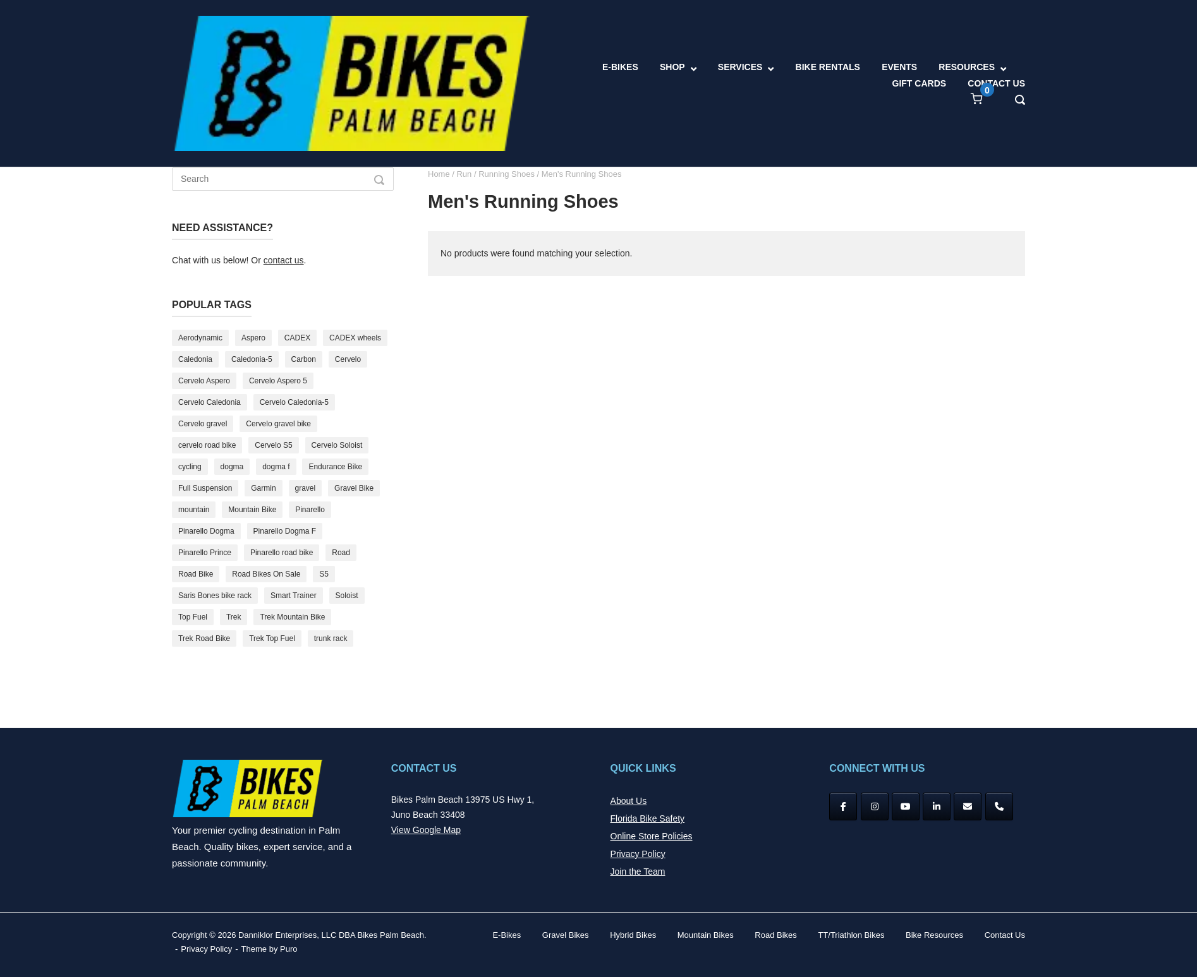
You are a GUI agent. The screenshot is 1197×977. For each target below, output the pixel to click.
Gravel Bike (354, 488)
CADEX (297, 337)
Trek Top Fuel (272, 638)
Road (341, 552)
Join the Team (638, 871)
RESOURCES (967, 67)
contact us (284, 260)
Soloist (347, 595)
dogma (232, 466)
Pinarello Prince (204, 552)
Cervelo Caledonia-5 (294, 402)
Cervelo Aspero (204, 380)
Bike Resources (934, 935)
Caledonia (195, 359)
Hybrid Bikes (633, 935)
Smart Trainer (293, 595)
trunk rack (331, 638)
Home (439, 174)
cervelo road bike (207, 445)
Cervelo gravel (202, 423)
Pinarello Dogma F (284, 531)
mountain (193, 509)
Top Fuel (192, 617)
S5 (324, 574)
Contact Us (1005, 935)
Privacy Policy (638, 854)
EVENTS (899, 67)
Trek (233, 617)
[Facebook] (843, 806)
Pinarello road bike (281, 552)
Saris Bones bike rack (215, 595)
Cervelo (348, 359)
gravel (305, 488)
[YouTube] (906, 806)
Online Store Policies (652, 836)
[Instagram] (875, 806)
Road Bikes (775, 935)
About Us (629, 801)
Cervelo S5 (273, 445)
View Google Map (426, 830)
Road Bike (195, 574)
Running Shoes (506, 174)
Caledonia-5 (251, 359)
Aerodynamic (200, 337)
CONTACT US (996, 83)
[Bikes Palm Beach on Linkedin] (937, 806)
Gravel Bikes (565, 935)
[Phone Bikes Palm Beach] (999, 806)
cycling (190, 466)
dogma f (275, 466)
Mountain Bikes (705, 935)
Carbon (303, 359)
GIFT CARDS (919, 83)
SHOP (672, 67)
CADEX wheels (355, 337)
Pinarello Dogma (206, 531)
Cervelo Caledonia (209, 402)
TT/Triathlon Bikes (851, 935)
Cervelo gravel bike (278, 423)
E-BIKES (620, 67)
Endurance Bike (335, 466)
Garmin (263, 488)
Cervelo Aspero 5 (278, 380)
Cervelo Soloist (337, 445)
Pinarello (310, 509)
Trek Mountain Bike (292, 617)
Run (463, 174)
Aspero (253, 337)
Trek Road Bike (204, 638)
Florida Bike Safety (648, 818)
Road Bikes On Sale (266, 574)
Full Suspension (205, 488)
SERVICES (740, 67)
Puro (288, 949)
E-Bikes (506, 935)
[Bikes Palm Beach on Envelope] (967, 806)
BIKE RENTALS (828, 67)
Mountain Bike (252, 509)
